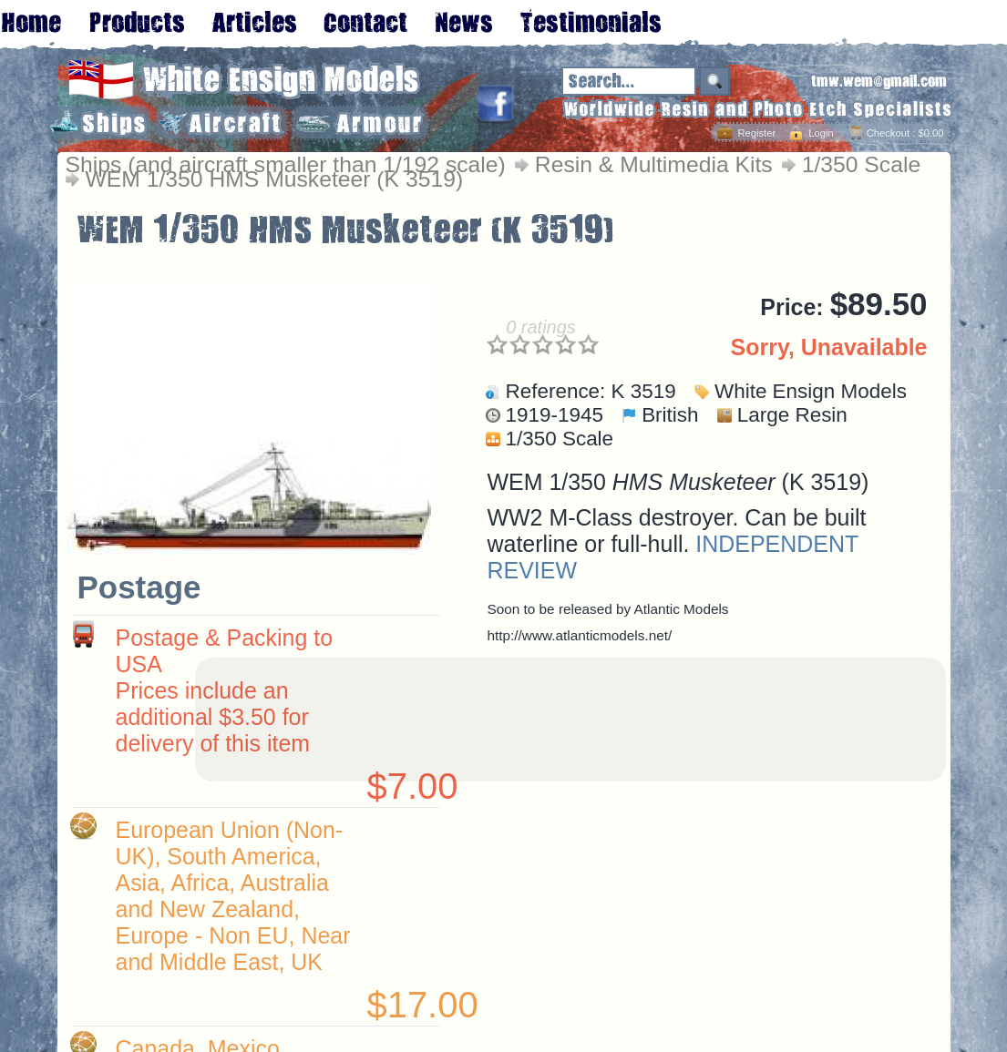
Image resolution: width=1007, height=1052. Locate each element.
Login (820, 133)
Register (756, 133)
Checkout (888, 133)
